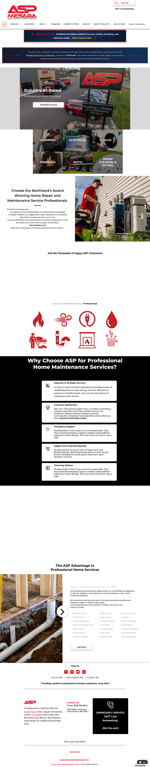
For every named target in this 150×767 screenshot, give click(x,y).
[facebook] (66, 672)
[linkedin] (84, 672)
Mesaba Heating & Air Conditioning (40, 55)
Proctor (34, 712)
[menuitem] (6, 24)
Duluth (27, 712)
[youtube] (78, 672)
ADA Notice (75, 752)
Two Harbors (37, 715)
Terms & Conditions (68, 764)
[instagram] (72, 672)
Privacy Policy (56, 764)
